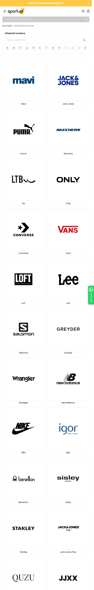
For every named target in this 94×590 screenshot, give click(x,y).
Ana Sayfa (7, 26)
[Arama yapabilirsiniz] (46, 40)
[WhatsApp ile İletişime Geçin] (91, 295)
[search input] (45, 19)
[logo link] (22, 11)
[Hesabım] (83, 11)
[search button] (85, 19)
